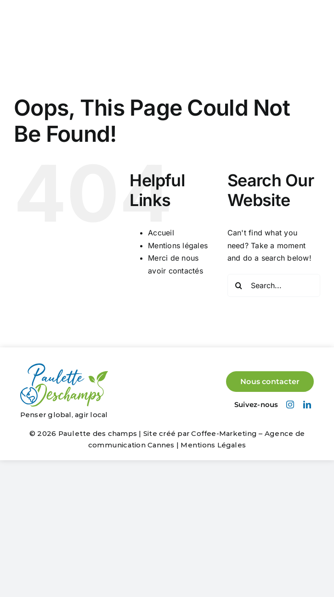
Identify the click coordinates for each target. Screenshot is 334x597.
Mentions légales (178, 245)
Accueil (161, 232)
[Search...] (273, 285)
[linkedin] (307, 404)
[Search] (238, 285)
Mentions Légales (213, 445)
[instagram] (290, 404)
